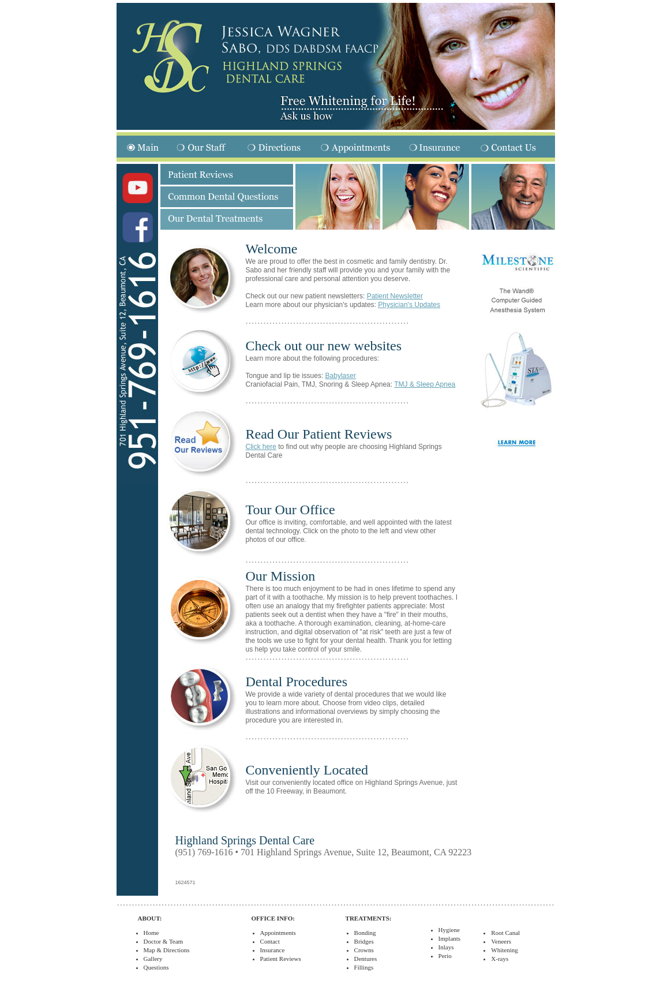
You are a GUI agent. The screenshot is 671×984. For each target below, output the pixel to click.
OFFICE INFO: (273, 918)
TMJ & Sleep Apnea (424, 384)
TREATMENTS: (369, 918)
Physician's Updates (409, 305)
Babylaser (340, 376)
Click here (261, 447)
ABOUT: (150, 918)
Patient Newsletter (395, 296)
